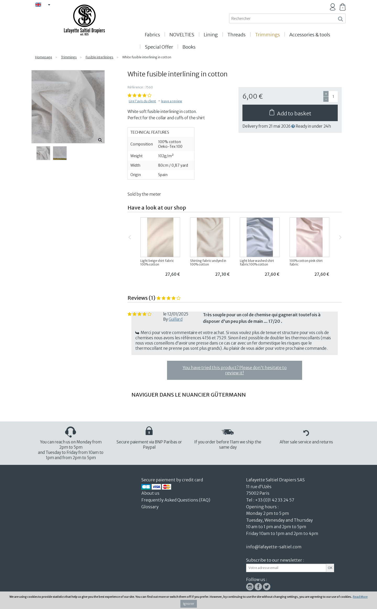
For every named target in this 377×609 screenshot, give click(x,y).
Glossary (150, 506)
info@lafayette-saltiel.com (274, 546)
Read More (360, 597)
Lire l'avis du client (142, 101)
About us (150, 493)
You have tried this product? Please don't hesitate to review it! (234, 370)
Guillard (175, 319)
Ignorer (188, 604)
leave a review (171, 101)
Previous (128, 235)
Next (339, 235)
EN (44, 5)
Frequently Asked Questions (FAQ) (175, 500)
